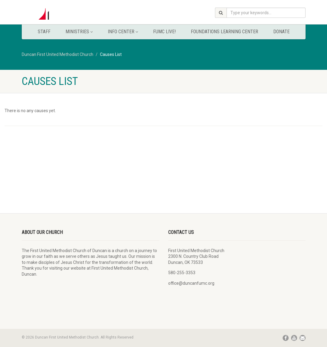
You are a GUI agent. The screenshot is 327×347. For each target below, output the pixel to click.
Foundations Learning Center (224, 31)
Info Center (123, 31)
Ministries (79, 31)
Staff (44, 31)
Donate (281, 31)
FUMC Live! (164, 31)
